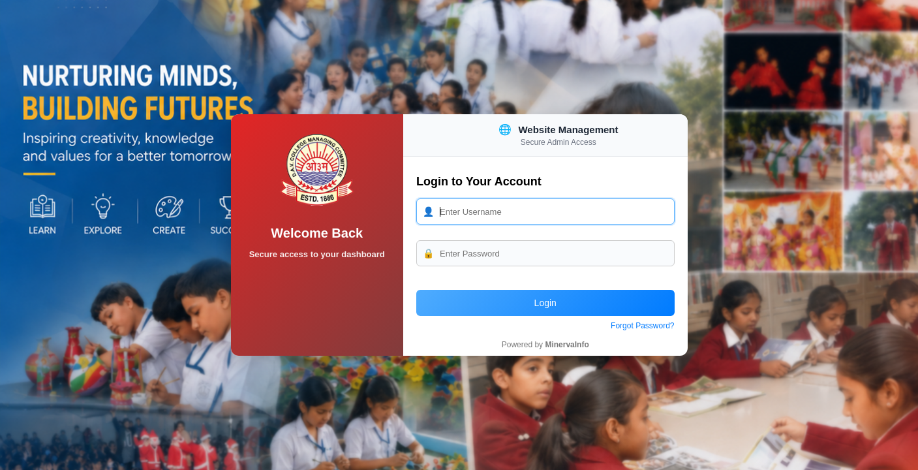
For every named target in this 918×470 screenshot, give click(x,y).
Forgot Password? (642, 325)
